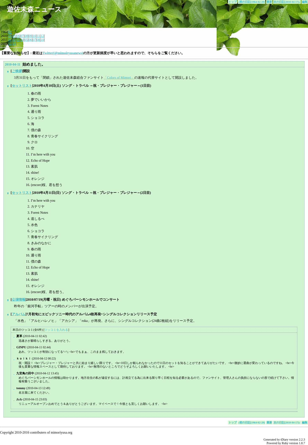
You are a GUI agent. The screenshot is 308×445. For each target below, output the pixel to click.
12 (42, 36)
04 (10, 36)
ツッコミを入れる (56, 329)
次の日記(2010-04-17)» (287, 1)
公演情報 (18, 299)
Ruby (285, 443)
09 (30, 36)
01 (10, 39)
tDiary (285, 439)
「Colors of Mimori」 (119, 77)
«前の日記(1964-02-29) (251, 1)
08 (26, 36)
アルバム (18, 314)
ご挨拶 (17, 71)
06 (18, 36)
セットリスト (22, 85)
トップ (232, 1)
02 (10, 32)
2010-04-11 (13, 64)
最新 (269, 1)
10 (34, 36)
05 (14, 36)
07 (22, 36)
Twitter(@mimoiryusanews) (63, 53)
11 (38, 36)
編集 (304, 1)
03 (18, 39)
